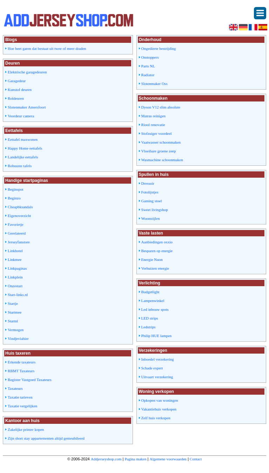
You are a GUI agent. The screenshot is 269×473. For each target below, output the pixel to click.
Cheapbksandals (20, 207)
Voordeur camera (21, 116)
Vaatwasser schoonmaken (161, 142)
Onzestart (15, 286)
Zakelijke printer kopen (26, 429)
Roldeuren (16, 98)
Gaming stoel (151, 201)
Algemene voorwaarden (167, 459)
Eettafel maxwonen (23, 139)
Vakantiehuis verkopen (159, 409)
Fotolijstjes (150, 192)
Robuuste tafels (20, 166)
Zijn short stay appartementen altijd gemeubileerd (46, 438)
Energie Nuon (152, 259)
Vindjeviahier (18, 338)
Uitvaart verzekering (157, 377)
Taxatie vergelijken (22, 406)
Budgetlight (150, 292)
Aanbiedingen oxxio (157, 242)
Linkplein (15, 277)
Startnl (13, 321)
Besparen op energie (157, 251)
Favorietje (15, 224)
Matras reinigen (153, 116)
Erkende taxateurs (21, 362)
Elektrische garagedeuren (27, 72)
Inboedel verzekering (157, 359)
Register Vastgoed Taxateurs (30, 379)
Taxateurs (15, 388)
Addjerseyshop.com (106, 459)
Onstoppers (150, 57)
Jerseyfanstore (19, 242)
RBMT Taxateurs (21, 371)
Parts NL (148, 66)
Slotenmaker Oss (154, 83)
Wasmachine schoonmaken (162, 160)
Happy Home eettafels (25, 148)
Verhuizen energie (155, 268)
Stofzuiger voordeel (156, 133)
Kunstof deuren (20, 89)
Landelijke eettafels (23, 157)
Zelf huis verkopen (155, 418)
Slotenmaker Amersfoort (27, 107)
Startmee (14, 312)
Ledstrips (148, 327)
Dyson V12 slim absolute (160, 107)
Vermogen (15, 330)
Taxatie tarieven (20, 397)
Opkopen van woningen (159, 400)
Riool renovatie (153, 125)
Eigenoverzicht (19, 215)
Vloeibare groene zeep (158, 151)
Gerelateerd (17, 233)
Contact (196, 459)
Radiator (148, 75)
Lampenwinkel (152, 300)
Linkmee (14, 259)
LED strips (149, 318)
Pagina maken (135, 459)
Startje (13, 303)
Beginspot (15, 189)
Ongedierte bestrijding (158, 48)
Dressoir (147, 183)
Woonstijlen (150, 218)
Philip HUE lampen (156, 336)
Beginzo (14, 198)
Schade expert (152, 368)
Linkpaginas (17, 268)
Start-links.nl (18, 295)
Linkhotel (15, 251)
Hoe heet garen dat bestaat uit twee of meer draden (47, 48)
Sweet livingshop (154, 210)
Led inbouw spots (155, 309)
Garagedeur (17, 81)
